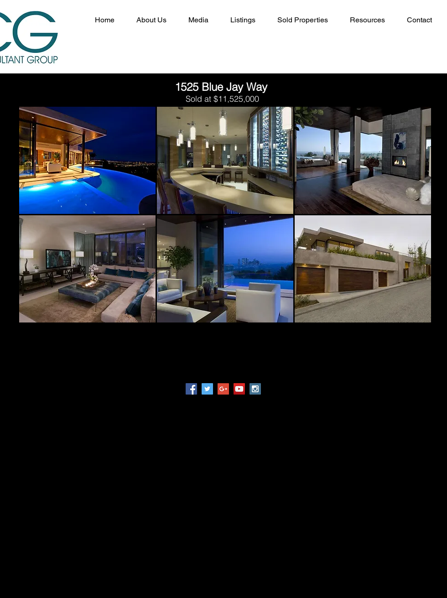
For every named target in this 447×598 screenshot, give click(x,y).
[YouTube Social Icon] (239, 389)
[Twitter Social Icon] (207, 389)
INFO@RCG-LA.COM (349, 457)
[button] (87, 160)
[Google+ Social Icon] (223, 389)
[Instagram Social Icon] (255, 389)
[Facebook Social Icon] (191, 389)
